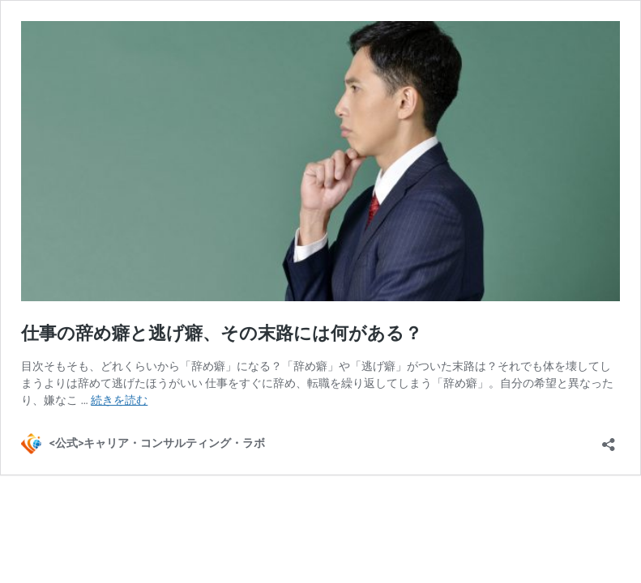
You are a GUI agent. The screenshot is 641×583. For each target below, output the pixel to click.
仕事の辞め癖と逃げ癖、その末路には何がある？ (221, 333)
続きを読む (119, 400)
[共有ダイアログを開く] (608, 439)
